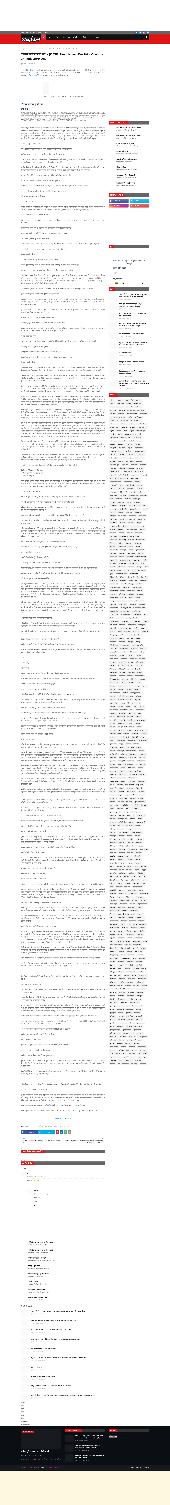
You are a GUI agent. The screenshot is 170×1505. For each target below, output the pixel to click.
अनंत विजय (121, 414)
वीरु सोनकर (124, 921)
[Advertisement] (85, 15)
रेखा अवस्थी (129, 870)
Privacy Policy (37, 32)
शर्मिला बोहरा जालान (131, 931)
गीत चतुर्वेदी (139, 567)
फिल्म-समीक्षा (24, 1456)
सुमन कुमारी (139, 1016)
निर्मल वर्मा (130, 669)
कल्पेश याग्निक (138, 533)
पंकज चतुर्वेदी (113, 686)
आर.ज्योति (139, 485)
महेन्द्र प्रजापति (138, 788)
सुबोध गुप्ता (112, 1016)
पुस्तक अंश (24, 1449)
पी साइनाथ (112, 699)
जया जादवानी (113, 594)
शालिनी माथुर (140, 934)
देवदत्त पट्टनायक (113, 648)
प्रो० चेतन (112, 740)
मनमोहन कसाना (123, 774)
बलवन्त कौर (123, 747)
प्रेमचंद (127, 737)
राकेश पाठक (140, 846)
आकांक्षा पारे (113, 478)
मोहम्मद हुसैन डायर (122, 819)
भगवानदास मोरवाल (131, 751)
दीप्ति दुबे (138, 642)
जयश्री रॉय (139, 591)
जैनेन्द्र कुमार (123, 597)
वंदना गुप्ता (144, 880)
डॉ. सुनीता (145, 621)
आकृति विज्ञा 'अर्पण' (123, 478)
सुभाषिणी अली (129, 1016)
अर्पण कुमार (113, 461)
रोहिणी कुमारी (132, 873)
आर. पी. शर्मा (130, 485)
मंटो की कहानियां (25, 1459)
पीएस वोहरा (129, 699)
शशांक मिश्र (141, 931)
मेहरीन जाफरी (113, 815)
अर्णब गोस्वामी (129, 458)
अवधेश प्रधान (134, 465)
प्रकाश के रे (128, 706)
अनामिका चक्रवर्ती (114, 420)
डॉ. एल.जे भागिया (114, 614)
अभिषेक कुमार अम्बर (125, 437)
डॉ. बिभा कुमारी (137, 614)
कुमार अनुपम (129, 543)
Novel (60, 1160)
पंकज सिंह (120, 689)
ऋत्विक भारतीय (131, 519)
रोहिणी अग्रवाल (122, 873)
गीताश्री (134, 570)
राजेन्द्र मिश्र (112, 856)
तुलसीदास (128, 628)
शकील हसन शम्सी (132, 924)
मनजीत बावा (138, 771)
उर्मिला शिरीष (138, 512)
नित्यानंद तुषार (129, 665)
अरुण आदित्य (121, 454)
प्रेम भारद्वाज (143, 733)
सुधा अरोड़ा (121, 1006)
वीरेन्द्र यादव (141, 921)
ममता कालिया (132, 781)
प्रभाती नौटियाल (121, 723)
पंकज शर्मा (144, 686)
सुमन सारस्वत (121, 1019)
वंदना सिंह (127, 883)
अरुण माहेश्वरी (140, 454)
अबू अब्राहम (128, 434)
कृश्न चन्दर (138, 546)
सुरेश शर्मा (131, 1023)
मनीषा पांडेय (113, 778)
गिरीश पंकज (131, 567)
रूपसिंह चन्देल (113, 870)
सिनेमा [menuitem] (90, 37)
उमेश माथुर (121, 512)
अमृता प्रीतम (113, 451)
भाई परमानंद (124, 754)
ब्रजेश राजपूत (120, 751)
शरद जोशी (142, 927)
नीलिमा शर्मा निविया (114, 682)
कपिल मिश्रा (113, 529)
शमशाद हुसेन (125, 927)
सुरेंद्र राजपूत (139, 1019)
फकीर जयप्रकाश (121, 740)
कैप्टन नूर (121, 557)
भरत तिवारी (141, 751)
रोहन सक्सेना (113, 873)
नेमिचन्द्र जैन (132, 682)
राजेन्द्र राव (128, 856)
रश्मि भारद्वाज (113, 846)
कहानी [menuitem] (49, 37)
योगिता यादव (129, 825)
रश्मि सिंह (121, 846)
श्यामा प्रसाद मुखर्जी (125, 958)
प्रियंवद (129, 730)
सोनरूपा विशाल (113, 1036)
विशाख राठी (139, 907)
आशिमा (111, 499)
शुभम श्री (143, 948)
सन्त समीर (112, 985)
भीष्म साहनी (142, 757)
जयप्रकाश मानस (114, 591)
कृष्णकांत (131, 550)
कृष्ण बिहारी (123, 550)
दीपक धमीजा (113, 642)
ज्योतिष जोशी (113, 604)
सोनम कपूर (139, 1033)
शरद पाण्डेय (112, 931)
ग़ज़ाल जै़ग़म (143, 1064)
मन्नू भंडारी (123, 781)
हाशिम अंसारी (113, 1060)
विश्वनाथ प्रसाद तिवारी (115, 914)
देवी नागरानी (113, 652)
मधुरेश (130, 771)
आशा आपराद (143, 495)
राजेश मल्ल (112, 859)
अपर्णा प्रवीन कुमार (140, 431)
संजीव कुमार (127, 968)
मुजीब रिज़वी (120, 808)
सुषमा (133, 1033)
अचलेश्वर (121, 407)
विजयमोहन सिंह (122, 893)
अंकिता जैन (112, 400)
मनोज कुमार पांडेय (132, 778)
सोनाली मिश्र (123, 1036)
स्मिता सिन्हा (136, 1043)
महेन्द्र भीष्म (112, 791)
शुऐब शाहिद (135, 948)
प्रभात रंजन (112, 723)
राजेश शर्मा (129, 859)
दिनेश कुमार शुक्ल (114, 635)
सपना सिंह (119, 985)
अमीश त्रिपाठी (121, 448)
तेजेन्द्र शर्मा (112, 631)
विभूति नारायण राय (142, 904)
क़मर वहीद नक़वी (134, 536)
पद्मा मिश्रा (125, 693)
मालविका (142, 795)
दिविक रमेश (133, 635)
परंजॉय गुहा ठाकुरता (135, 693)
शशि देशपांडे (120, 934)
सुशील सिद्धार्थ (137, 1030)
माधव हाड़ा (119, 795)
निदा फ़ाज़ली (139, 665)
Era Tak (44, 1160)
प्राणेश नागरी (113, 730)
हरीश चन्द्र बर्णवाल (142, 1053)
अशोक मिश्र (140, 468)
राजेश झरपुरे (137, 856)
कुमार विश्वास (113, 546)
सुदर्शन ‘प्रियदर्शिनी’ (134, 1002)
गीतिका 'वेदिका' (142, 570)
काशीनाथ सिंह (113, 539)
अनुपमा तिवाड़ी (141, 427)
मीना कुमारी (112, 802)
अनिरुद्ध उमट (124, 420)
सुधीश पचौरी (139, 1009)
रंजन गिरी (137, 825)
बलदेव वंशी (136, 744)
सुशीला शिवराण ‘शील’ (115, 1033)
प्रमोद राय (138, 723)
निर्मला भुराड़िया (113, 672)
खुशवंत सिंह (144, 560)
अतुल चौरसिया (140, 410)
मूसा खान (122, 812)
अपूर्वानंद (120, 434)
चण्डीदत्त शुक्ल (143, 580)
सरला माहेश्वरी (113, 989)
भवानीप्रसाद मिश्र (114, 754)
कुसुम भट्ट (131, 546)
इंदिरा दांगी (112, 502)
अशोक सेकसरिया (138, 471)
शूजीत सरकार (113, 951)
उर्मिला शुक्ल (113, 516)
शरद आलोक (134, 927)
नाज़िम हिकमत (139, 662)
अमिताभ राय (129, 444)
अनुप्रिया (112, 431)
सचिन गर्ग (126, 975)
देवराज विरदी (133, 648)
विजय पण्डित (122, 890)
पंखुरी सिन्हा (137, 689)
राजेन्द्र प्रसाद (138, 853)
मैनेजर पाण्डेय (130, 815)
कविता (22, 1440)
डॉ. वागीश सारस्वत (114, 621)
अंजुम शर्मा (138, 400)
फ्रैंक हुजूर (121, 744)
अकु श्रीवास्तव (120, 403)
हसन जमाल (133, 1057)
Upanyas (28, 49)
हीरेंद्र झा (121, 1060)
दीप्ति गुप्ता (130, 642)
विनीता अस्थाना (129, 897)
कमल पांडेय (142, 529)
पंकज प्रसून (129, 686)
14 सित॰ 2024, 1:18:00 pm (35, 1210)
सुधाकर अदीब (129, 1009)
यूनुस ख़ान (112, 825)
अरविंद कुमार (129, 451)
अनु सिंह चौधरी (142, 424)
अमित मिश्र (112, 444)
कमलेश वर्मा (129, 533)
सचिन (119, 975)
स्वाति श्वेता (112, 1050)
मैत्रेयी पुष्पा (121, 815)
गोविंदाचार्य (122, 577)
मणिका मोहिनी (131, 768)
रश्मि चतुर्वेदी (113, 842)
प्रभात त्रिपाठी (131, 720)
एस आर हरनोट (113, 522)
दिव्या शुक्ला (130, 638)
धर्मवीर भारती (132, 652)
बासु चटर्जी (131, 747)
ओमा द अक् (125, 526)
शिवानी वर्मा (127, 945)
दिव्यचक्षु (140, 635)
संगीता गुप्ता (130, 962)
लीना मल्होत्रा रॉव (114, 880)
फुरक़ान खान (113, 744)
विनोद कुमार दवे (114, 900)
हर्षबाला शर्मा (125, 1057)
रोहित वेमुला (141, 873)
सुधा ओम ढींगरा (131, 1006)
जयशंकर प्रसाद (130, 591)
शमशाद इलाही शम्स (114, 927)
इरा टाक (27, 1160)
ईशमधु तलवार (123, 505)
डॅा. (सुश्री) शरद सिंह (125, 608)
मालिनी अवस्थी (123, 798)
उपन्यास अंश (33, 1160)
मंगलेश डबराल (130, 761)
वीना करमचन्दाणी (114, 921)
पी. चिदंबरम (121, 699)
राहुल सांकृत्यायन (121, 866)
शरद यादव (120, 931)
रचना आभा (137, 829)
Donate (28, 32)
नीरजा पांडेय (122, 676)
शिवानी (145, 941)
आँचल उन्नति (144, 475)
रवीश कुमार (139, 839)
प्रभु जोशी (130, 723)
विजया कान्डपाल (144, 893)
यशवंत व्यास (113, 822)
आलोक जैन (132, 492)
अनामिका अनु (138, 417)
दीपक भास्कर (122, 642)
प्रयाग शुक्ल (112, 727)
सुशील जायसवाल (127, 1030)
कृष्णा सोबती (113, 553)
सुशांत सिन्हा (120, 1026)
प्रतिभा (131, 710)
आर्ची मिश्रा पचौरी (123, 492)
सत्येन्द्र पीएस (113, 982)
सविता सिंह (112, 996)
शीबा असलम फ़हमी (125, 948)
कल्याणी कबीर (113, 536)
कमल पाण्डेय (113, 533)
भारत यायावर (142, 754)
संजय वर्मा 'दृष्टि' (129, 965)
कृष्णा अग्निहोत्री (140, 550)
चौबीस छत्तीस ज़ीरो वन (34, 75)
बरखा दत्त (128, 744)
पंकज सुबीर (128, 689)
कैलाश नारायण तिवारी (140, 557)
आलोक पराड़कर (114, 495)
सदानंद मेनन (122, 982)
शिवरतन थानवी (136, 941)
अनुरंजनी (119, 431)
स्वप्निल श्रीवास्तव (114, 1047)
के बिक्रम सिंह (122, 553)
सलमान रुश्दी (122, 992)
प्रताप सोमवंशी (123, 710)
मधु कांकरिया (123, 771)
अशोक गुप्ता (122, 468)
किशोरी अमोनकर (140, 539)
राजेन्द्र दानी (130, 853)
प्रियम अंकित (143, 730)
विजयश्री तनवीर (133, 893)
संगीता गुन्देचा (121, 962)
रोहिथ (111, 876)
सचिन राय (133, 975)
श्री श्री (134, 958)
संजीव (119, 968)
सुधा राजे (139, 1006)
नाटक (22, 1446)
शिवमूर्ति (128, 941)
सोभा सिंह (129, 1040)
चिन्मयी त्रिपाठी (139, 584)
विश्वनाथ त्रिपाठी (134, 910)
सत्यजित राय (122, 979)
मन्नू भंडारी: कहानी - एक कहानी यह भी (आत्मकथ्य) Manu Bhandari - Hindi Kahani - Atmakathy (58, 1392)
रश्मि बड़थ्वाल (138, 842)
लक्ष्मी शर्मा (126, 876)
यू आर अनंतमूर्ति (141, 822)
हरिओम (111, 1053)
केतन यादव (140, 553)
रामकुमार (121, 863)
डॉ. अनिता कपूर (136, 611)
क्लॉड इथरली (135, 560)
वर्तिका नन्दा (119, 887)
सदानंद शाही (130, 982)
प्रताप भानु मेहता (114, 710)
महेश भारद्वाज (141, 791)
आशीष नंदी (127, 499)
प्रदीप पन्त (112, 716)
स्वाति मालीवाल (141, 1047)
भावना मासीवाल (132, 757)
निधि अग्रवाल (113, 669)
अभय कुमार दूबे (137, 434)
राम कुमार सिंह (113, 863)
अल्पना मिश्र (139, 461)
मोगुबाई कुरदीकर (141, 815)
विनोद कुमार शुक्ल (124, 900)
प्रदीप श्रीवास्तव (121, 716)
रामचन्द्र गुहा (129, 863)
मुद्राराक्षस (128, 808)
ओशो (132, 526)
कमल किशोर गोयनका (132, 529)
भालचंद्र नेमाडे (122, 757)
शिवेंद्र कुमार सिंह (137, 945)
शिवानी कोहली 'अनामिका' (116, 945)
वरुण (143, 883)
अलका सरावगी (129, 461)
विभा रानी (132, 904)
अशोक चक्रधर (130, 468)
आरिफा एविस (140, 488)
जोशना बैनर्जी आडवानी (134, 597)
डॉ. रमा (145, 614)
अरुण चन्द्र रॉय (131, 454)
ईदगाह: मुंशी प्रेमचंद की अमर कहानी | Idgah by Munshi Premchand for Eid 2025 (55, 1355)
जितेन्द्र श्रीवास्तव (114, 597)
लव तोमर (133, 876)
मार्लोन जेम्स (134, 795)
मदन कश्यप (140, 768)
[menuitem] (43, 37)
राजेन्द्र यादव (121, 856)
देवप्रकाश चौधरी (124, 648)
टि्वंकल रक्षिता (122, 604)
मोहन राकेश (112, 819)
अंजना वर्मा (120, 400)
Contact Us (146, 1502)
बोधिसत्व (138, 747)
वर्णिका (111, 887)
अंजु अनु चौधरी (129, 400)
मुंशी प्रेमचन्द (129, 802)
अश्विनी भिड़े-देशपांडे (123, 475)
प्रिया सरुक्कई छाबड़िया (115, 733)
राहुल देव (112, 866)
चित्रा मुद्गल (131, 584)
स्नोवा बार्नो (128, 1043)
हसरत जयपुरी (142, 1057)
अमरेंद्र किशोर (122, 441)
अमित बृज (139, 441)
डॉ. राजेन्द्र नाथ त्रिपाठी (131, 618)
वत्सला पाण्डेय (136, 883)
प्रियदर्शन (135, 730)
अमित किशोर (131, 441)
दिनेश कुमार (145, 631)
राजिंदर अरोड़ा (113, 853)
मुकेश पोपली (135, 805)
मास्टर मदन (132, 798)
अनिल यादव (124, 424)
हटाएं (34, 1218)
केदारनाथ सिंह (113, 557)
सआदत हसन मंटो (130, 972)
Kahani (56, 1160)
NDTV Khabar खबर (37, 1401)
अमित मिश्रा (120, 444)
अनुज (117, 427)
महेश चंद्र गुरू (121, 791)
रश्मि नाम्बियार (122, 842)
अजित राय (138, 407)
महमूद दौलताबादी (129, 785)
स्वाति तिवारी (132, 1047)
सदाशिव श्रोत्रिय (139, 982)
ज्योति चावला (128, 601)
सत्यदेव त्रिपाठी (131, 979)
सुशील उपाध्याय (138, 1026)
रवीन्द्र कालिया (122, 839)
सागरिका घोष (121, 996)
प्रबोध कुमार (138, 716)
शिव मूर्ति (112, 941)
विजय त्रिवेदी (113, 890)
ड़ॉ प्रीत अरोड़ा (142, 604)
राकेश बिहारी (113, 849)
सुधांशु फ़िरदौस (120, 1009)
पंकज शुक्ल (112, 689)
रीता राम (137, 866)
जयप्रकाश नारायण (137, 587)
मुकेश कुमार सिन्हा (114, 805)
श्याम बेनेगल (140, 955)
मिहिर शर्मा (140, 798)
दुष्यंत (133, 645)
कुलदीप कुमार (122, 546)
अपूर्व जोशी (112, 434)
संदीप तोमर (121, 972)
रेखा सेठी (137, 870)
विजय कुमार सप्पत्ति (137, 887)
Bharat (36, 1225)
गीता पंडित (126, 570)
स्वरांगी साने (123, 1047)
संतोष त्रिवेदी (136, 968)
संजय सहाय (112, 968)
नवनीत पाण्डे (122, 662)
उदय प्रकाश (132, 505)
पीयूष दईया (137, 699)
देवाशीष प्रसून (143, 648)
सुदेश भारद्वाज (113, 1006)
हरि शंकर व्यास (143, 1050)
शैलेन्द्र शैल (122, 955)
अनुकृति (112, 427)
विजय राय (141, 890)
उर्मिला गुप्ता (129, 512)
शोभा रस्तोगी (131, 955)
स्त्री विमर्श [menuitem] (83, 37)
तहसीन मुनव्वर (141, 625)
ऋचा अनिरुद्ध (142, 516)
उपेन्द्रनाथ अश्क (113, 509)
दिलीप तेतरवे (124, 635)
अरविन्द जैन (113, 454)
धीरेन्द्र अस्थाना (122, 655)
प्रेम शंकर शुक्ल (113, 737)
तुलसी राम (121, 628)
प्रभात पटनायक (141, 720)
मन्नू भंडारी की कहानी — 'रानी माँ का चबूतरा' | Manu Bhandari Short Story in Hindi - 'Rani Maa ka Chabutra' (63, 1429)
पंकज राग (137, 686)
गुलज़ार (111, 574)
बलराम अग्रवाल (113, 747)
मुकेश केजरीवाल (125, 805)
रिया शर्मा (129, 866)
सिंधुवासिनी (112, 999)
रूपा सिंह (121, 870)
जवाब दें (29, 1218)
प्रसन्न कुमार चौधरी (122, 727)
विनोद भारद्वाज (113, 904)
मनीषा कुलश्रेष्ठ (133, 774)
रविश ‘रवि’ (137, 836)
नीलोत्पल (124, 682)
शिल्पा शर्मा (129, 938)
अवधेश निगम (125, 465)
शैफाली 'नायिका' (138, 951)
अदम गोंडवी (112, 414)
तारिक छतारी (113, 628)
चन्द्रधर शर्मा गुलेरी (114, 584)
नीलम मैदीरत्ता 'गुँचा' (114, 679)
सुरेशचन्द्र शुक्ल (140, 1023)
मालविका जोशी (113, 798)
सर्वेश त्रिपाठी (113, 992)
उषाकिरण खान (132, 516)
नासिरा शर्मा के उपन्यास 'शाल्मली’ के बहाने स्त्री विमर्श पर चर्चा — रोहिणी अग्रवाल (51, 1364)
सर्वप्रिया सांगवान (132, 989)
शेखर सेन (129, 951)
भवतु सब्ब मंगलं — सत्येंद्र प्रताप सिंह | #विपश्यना (43, 1383)
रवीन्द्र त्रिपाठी (131, 839)
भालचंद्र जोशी (113, 757)
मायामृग (127, 795)
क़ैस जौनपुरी (134, 1064)
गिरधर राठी (112, 567)
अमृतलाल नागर (138, 448)
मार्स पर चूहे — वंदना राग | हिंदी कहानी (35, 1486)
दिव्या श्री (137, 638)
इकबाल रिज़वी (121, 502)
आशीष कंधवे (119, 499)
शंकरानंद (123, 924)
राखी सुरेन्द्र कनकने (132, 849)
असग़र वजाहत (134, 475)
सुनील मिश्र (128, 1013)
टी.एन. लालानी (132, 604)
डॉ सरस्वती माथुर (125, 611)
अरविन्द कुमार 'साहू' (139, 451)
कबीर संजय (121, 529)
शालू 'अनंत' (112, 938)
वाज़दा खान (127, 887)
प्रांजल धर (131, 727)
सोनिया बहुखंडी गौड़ (142, 1036)
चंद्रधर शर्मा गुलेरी (133, 580)
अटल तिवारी (122, 410)
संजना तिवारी (139, 962)
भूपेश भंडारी (112, 761)
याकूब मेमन (131, 822)
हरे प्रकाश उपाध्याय (114, 1057)
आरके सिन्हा (113, 488)
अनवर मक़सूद (113, 417)
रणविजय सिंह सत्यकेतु (136, 832)
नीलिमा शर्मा (143, 679)
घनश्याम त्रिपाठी (113, 580)
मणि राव (123, 768)
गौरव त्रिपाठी (131, 577)
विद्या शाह (112, 897)
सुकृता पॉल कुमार (114, 1002)
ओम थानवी (122, 522)
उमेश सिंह (145, 509)
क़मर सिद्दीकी (125, 1064)
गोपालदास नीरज (134, 574)
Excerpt (50, 1160)
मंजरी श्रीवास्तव (141, 761)
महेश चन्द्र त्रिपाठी (131, 791)
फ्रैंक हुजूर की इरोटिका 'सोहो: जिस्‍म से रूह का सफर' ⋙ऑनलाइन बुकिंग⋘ (51, 1420)
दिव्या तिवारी (113, 638)
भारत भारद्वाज (133, 754)
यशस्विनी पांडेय (122, 822)
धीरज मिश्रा (141, 652)
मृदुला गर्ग (137, 812)
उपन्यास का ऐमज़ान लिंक (63, 1153)
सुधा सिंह (112, 1009)
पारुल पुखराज (129, 696)
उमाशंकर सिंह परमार (135, 509)
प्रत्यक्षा (139, 713)
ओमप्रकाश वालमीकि (115, 526)
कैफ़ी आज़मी (130, 557)
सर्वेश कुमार (142, 989)
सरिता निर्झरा (122, 989)
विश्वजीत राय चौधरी (115, 910)
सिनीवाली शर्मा (121, 999)
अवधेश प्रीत (143, 465)
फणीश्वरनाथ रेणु (132, 740)
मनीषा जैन (141, 774)
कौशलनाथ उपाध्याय (125, 560)
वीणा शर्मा (130, 917)
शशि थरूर (112, 934)
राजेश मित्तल (121, 859)
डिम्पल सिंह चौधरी (114, 608)
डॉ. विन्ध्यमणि (125, 621)
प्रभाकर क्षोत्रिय (113, 720)
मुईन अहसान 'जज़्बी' (140, 802)
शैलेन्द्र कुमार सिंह (114, 955)
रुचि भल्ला (143, 866)
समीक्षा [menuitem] (63, 37)
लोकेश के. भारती (135, 880)
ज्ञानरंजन (120, 601)
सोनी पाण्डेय (113, 1040)
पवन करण (112, 696)
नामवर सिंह (112, 665)
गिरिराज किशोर (121, 567)
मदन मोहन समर (114, 771)
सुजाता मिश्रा (124, 1002)
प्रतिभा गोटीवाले (139, 710)
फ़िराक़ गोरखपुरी (143, 740)
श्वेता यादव (112, 962)
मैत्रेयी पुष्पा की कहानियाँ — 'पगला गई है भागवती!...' (44, 1411)
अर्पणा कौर (121, 461)
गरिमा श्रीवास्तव (140, 563)
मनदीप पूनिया (113, 774)
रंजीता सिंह (112, 829)
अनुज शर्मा (124, 427)
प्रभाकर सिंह (122, 720)
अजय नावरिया (129, 407)
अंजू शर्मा (112, 403)
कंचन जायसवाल (140, 526)
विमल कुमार (113, 907)
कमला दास (121, 533)
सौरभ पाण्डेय (138, 1040)
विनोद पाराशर (144, 900)
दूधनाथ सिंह (140, 645)
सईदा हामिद (140, 972)
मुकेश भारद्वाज (144, 805)
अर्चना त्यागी (113, 458)
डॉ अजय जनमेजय (114, 611)
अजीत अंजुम (113, 410)
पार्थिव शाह (138, 696)
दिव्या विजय (121, 638)
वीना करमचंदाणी (140, 917)
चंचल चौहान (123, 580)
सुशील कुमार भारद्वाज (115, 1030)
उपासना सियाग (141, 505)
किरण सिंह (130, 539)
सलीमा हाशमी (140, 992)
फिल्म (22, 1453)
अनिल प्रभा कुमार (114, 424)
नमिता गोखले (124, 659)
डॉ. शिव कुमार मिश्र (135, 621)
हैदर (119, 1064)
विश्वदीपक (124, 910)
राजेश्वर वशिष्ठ (137, 859)
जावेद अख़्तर (140, 594)
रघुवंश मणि (120, 829)
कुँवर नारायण (113, 543)
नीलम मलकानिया (139, 676)
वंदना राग (120, 883)
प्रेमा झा (142, 737)
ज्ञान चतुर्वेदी (113, 601)
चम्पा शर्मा (123, 584)
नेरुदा (139, 682)
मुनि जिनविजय (136, 808)
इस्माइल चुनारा (113, 505)
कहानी (39, 1160)
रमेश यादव (129, 836)
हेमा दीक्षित (112, 1064)
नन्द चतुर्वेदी (139, 655)
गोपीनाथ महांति (113, 577)
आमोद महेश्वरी (113, 485)
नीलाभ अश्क (125, 679)
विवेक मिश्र (131, 907)
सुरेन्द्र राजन (123, 1023)
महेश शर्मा (112, 795)
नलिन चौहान (113, 662)
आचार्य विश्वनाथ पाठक (115, 482)
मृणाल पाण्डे (130, 812)
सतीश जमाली (113, 979)
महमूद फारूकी (139, 785)
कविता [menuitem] (56, 37)
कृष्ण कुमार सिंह (114, 550)
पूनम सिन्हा (120, 706)
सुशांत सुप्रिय (129, 1026)
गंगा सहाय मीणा (122, 563)
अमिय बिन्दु (137, 444)
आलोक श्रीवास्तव (133, 495)
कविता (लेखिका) (123, 536)
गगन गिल (131, 563)
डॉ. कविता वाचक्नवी (126, 614)
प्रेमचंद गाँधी (135, 737)
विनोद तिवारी (135, 900)
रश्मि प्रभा (130, 842)
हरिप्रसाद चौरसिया (120, 1053)
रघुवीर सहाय (129, 829)
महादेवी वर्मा (113, 788)
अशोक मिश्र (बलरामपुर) (115, 471)
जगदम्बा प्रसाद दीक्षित (115, 587)
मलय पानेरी (120, 785)
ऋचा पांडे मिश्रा (113, 519)
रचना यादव (112, 832)
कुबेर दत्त (121, 543)
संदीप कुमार (112, 972)
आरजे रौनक (121, 488)
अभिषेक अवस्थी (114, 437)
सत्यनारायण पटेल (142, 979)
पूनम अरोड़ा (112, 706)
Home (22, 32)
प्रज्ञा (135, 706)
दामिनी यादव (136, 631)
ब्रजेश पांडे (112, 751)
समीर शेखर (127, 985)
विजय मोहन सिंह (132, 890)
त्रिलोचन (120, 631)
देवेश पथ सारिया (122, 652)
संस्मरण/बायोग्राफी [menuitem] (72, 37)
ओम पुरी (139, 522)
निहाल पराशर (131, 672)
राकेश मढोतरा (122, 849)
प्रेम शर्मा (121, 737)
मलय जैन (112, 785)
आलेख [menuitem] (97, 37)
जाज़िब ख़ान (131, 594)
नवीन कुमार (130, 662)
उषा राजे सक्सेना (122, 516)
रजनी (119, 832)
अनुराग (125, 431)
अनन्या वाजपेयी (143, 414)
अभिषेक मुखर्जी (137, 437)
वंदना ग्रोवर (112, 883)
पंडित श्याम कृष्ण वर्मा (115, 693)
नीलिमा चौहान (134, 679)
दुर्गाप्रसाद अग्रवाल (125, 645)
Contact (45, 32)
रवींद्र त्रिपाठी (113, 839)
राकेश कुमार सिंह (130, 846)
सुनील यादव (137, 1013)
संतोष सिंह (143, 968)
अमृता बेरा (120, 451)
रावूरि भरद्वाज (138, 863)
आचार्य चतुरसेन (134, 478)
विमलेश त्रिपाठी (122, 907)
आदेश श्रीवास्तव (127, 482)
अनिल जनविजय (134, 420)
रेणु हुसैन (144, 870)
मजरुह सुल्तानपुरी (114, 768)
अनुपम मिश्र (132, 427)
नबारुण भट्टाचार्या (114, 659)
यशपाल (140, 819)
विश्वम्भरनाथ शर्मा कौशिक (129, 914)
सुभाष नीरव (121, 1016)
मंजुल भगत (112, 764)
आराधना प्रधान (130, 488)
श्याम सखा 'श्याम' (114, 958)
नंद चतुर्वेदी (131, 655)
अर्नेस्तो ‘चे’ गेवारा (140, 458)
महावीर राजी (121, 788)
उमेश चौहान (113, 512)
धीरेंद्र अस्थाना (113, 655)
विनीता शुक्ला (139, 897)
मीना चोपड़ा (121, 802)
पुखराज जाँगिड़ (113, 703)
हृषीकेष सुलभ (129, 1060)
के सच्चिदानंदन (131, 553)
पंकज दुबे (121, 686)
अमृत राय (130, 448)
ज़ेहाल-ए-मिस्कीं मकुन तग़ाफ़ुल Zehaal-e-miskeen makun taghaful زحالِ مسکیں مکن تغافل (58, 1345)
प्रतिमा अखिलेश (122, 713)
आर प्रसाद (122, 485)
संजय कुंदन (112, 965)
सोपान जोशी (121, 1040)
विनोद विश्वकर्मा (123, 904)
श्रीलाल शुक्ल (142, 958)
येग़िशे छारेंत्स (121, 825)
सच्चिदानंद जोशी (143, 975)
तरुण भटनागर (113, 625)
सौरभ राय (112, 1043)
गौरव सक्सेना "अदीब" (142, 577)
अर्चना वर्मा (121, 458)
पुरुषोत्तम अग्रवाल (136, 703)
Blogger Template (33, 1502)
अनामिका (130, 417)
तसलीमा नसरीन (131, 625)
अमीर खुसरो (113, 448)
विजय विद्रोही (113, 893)
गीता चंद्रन (112, 570)
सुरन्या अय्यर (130, 1019)
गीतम (146, 567)
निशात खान (122, 672)
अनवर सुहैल (122, 417)
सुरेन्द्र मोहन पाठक (114, 1023)
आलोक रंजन (123, 495)
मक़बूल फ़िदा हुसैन (140, 764)
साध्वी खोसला (130, 996)
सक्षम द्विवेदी (113, 975)
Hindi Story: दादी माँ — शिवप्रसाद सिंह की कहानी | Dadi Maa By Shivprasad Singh (56, 1373)
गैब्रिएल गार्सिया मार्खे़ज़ (121, 574)
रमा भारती (121, 836)
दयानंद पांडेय (127, 631)
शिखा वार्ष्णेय (121, 938)
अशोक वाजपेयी (127, 471)
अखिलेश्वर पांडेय (137, 403)
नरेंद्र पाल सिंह (133, 659)
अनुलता (132, 431)
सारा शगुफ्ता (139, 996)
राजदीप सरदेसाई (144, 849)
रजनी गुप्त (125, 832)
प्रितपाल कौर (122, 730)
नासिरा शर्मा (120, 665)
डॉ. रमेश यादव (113, 618)
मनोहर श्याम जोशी (114, 781)
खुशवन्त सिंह (113, 563)
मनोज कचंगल (121, 778)
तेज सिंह (136, 628)
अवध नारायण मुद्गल (114, 465)
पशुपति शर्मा (121, 696)
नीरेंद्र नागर (129, 676)
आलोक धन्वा (141, 492)
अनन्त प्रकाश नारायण (132, 414)
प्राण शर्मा (139, 727)
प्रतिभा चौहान (113, 713)
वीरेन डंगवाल (132, 921)
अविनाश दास (113, 468)
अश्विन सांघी (113, 475)
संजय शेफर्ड (138, 965)
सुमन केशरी (112, 1019)
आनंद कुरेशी (137, 482)
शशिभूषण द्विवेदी (130, 934)
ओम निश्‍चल (131, 522)
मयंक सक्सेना (141, 781)
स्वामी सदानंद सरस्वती (123, 1050)
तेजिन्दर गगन (144, 628)
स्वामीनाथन (134, 1050)
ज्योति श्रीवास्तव (138, 601)
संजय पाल (120, 965)
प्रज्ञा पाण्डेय (141, 706)
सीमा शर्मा (138, 999)
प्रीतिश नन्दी (126, 733)
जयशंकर (122, 591)
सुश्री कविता (126, 1033)
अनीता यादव (133, 424)
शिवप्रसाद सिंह (120, 941)
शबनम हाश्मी (142, 924)
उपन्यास (23, 1437)
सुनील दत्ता (120, 1013)
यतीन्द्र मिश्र (132, 819)
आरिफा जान (113, 492)
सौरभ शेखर (120, 1043)
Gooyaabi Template (53, 1502)
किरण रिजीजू (122, 539)
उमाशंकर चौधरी (123, 509)
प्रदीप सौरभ (130, 716)
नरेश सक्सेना (142, 659)
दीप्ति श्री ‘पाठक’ (114, 645)
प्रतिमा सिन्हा (132, 713)
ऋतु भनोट (122, 519)
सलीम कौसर (131, 992)
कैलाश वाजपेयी (113, 560)
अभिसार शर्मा (113, 441)
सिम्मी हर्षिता (130, 999)
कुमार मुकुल (138, 543)
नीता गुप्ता (139, 672)
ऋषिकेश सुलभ (141, 519)
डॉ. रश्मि (121, 618)
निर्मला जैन (138, 669)
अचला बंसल (113, 407)
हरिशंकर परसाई (131, 1053)
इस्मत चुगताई (137, 502)
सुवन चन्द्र (112, 1026)
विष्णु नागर (112, 917)
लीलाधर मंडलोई (124, 880)
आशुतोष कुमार (136, 499)
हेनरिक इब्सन (138, 1060)
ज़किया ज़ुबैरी (122, 594)
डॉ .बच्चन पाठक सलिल (139, 608)
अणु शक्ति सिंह (131, 410)
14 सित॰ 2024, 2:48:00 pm (42, 1228)
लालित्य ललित (142, 876)
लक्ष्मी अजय (118, 876)
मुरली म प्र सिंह (113, 812)
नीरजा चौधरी (113, 676)
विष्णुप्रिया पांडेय (121, 917)
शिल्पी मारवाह (138, 938)
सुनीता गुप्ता (113, 1013)
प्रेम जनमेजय (135, 733)
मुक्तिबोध (112, 808)
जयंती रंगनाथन (126, 587)
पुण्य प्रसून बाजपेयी (124, 703)
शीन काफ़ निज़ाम (114, 948)
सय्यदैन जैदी (144, 985)
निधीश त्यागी (122, 669)
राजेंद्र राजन (122, 853)
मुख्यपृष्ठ (23, 49)
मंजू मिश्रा (120, 764)
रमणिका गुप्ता (113, 836)
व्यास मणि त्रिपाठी (114, 924)
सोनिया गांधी (132, 1036)
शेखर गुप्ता (121, 951)
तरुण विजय (122, 625)
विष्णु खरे (141, 914)
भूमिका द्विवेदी (121, 761)
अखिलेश (128, 403)
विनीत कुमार (120, 897)
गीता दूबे (119, 570)
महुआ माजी (129, 788)
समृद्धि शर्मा (136, 985)
